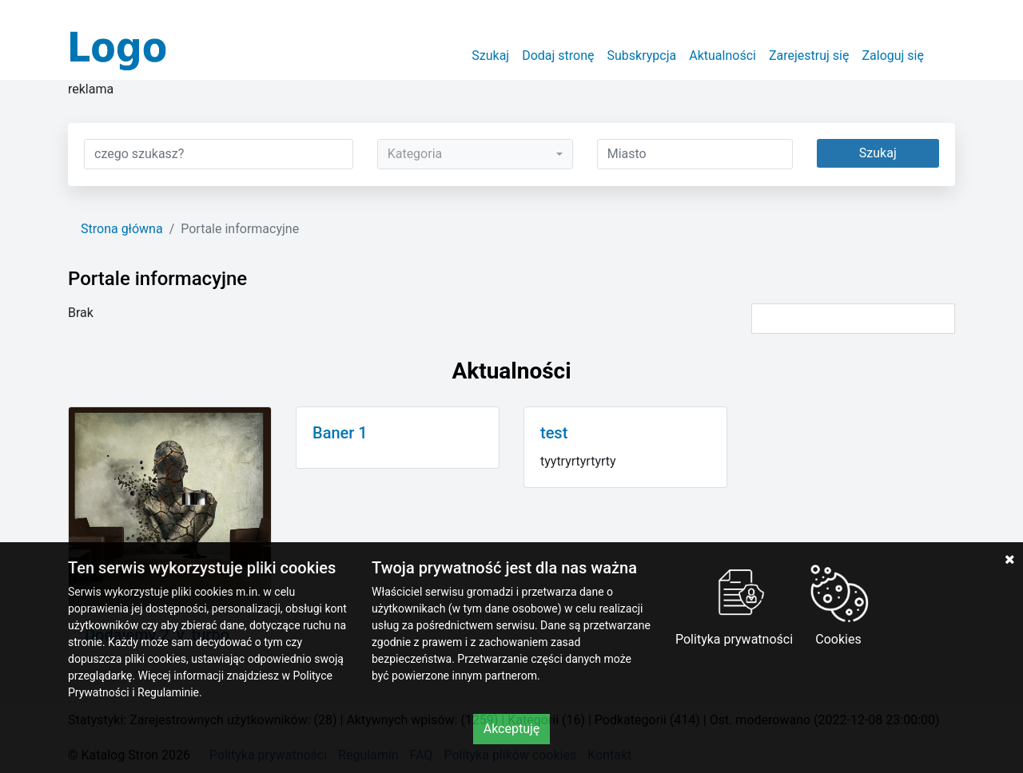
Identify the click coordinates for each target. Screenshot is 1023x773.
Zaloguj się (893, 55)
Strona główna (122, 228)
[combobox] (475, 154)
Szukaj (490, 55)
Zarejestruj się (809, 55)
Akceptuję (512, 728)
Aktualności (722, 55)
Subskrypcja (642, 55)
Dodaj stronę (558, 55)
